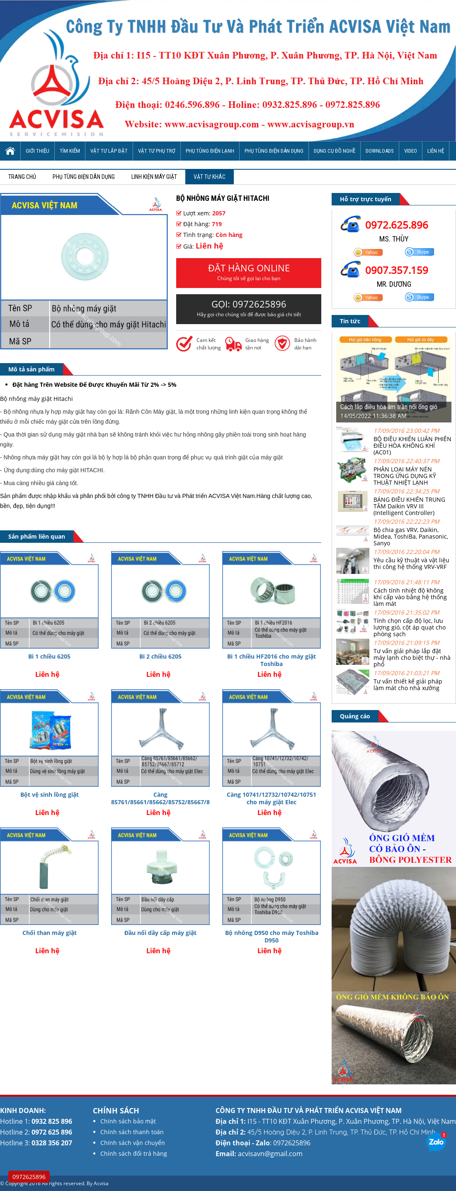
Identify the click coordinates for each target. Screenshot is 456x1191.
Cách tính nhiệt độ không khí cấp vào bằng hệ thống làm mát (410, 597)
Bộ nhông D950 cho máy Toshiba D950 (271, 936)
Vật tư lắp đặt (109, 151)
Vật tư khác (210, 176)
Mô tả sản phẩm (31, 369)
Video (410, 151)
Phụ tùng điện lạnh (210, 151)
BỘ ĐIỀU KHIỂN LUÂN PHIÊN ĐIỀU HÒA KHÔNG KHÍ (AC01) (412, 445)
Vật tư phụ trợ (156, 151)
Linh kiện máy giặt (154, 176)
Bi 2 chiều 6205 (160, 656)
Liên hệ (435, 151)
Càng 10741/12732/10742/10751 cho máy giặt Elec (271, 798)
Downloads (380, 151)
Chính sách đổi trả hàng (133, 1153)
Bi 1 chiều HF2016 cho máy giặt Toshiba (271, 660)
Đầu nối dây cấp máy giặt (160, 933)
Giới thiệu (37, 151)
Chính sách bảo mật (128, 1121)
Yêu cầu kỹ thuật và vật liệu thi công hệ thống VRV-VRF (411, 563)
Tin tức (350, 321)
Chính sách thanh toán (132, 1132)
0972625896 (29, 1177)
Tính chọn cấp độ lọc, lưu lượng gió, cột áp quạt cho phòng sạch (410, 627)
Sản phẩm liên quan (36, 536)
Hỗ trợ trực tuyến (365, 199)
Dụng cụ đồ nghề (334, 151)
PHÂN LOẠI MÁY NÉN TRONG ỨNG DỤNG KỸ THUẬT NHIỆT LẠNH (405, 475)
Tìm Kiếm (70, 151)
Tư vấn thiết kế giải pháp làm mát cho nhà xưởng (408, 684)
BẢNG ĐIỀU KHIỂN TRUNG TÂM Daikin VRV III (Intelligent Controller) (409, 506)
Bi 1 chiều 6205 (49, 656)
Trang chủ (22, 176)
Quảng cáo (355, 716)
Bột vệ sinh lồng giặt (49, 794)
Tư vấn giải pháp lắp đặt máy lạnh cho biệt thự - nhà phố (412, 657)
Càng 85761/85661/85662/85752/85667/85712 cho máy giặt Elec (167, 802)
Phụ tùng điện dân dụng (274, 151)
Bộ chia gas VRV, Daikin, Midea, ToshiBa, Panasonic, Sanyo (411, 536)
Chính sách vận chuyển (132, 1143)
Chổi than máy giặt (49, 933)
